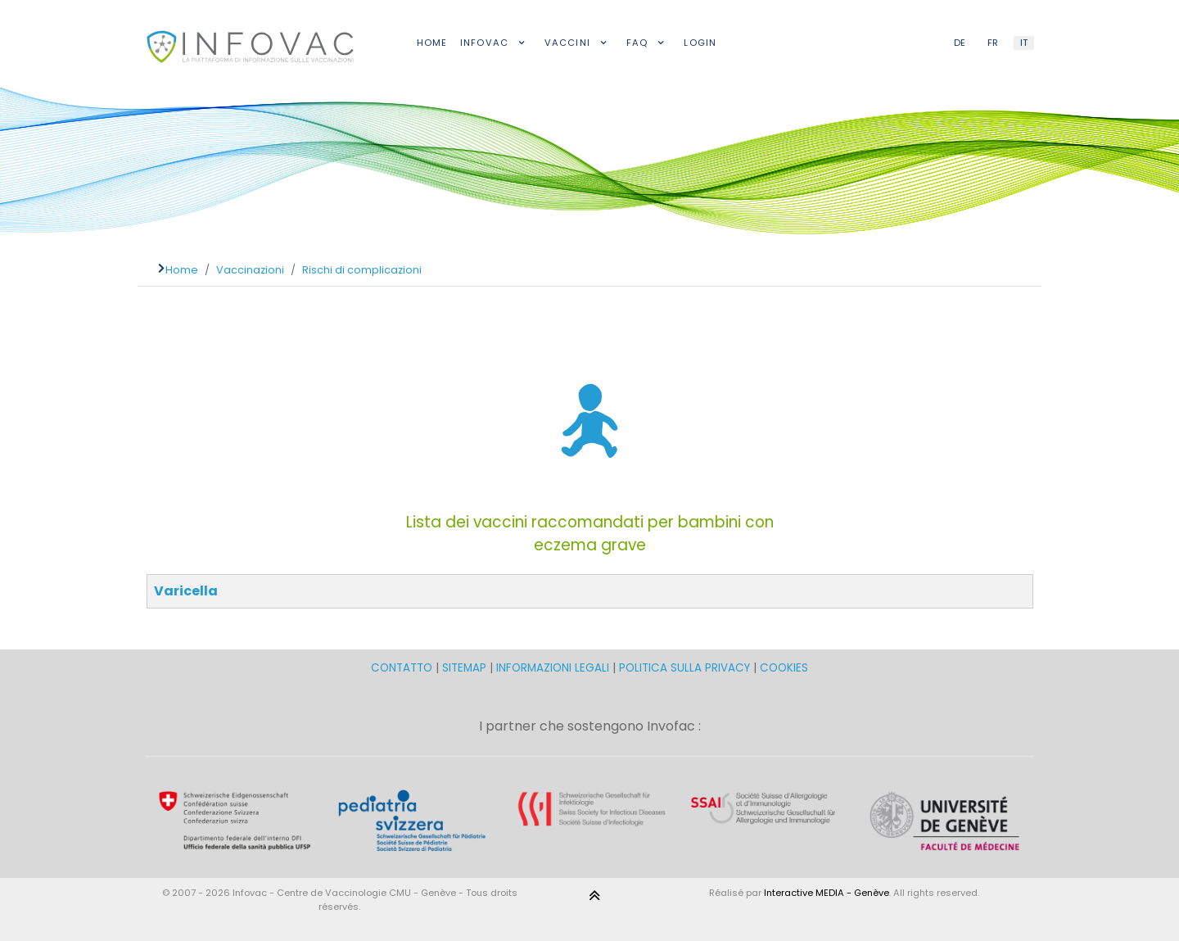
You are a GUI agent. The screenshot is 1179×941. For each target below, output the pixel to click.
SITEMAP (466, 668)
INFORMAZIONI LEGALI (552, 668)
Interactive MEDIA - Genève (826, 892)
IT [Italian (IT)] (1024, 42)
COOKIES (784, 668)
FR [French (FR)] (992, 42)
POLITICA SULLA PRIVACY (684, 668)
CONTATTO (403, 668)
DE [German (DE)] (959, 42)
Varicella (186, 590)
